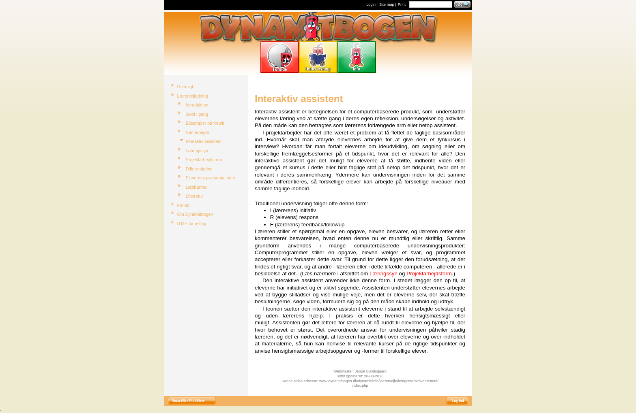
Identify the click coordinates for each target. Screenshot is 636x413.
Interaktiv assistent (203, 141)
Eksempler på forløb (205, 123)
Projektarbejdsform (204, 159)
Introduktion (197, 104)
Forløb (183, 205)
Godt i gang (197, 114)
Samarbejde (197, 132)
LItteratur (194, 196)
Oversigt (185, 86)
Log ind (457, 401)
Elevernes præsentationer (210, 177)
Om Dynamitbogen (195, 214)
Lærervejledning (192, 96)
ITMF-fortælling (191, 223)
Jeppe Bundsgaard (371, 371)
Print (402, 4)
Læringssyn (197, 150)
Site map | (387, 4)
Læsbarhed (197, 187)
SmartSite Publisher (188, 401)
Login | (372, 4)
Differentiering (199, 168)
